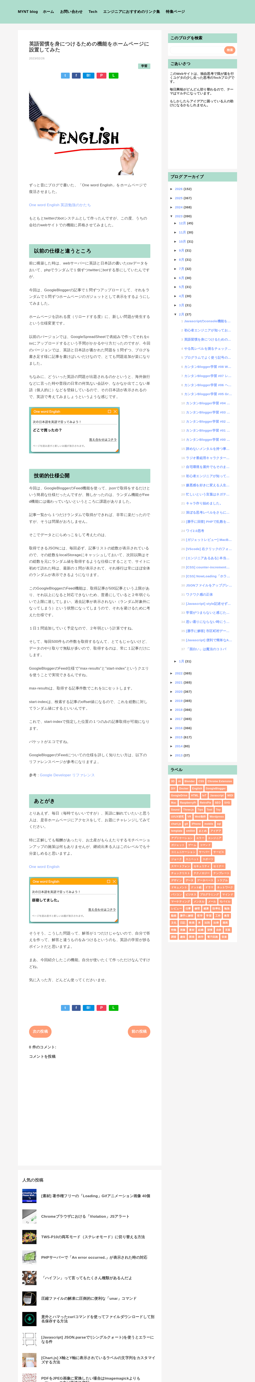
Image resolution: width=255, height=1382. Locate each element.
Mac (173, 802)
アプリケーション (182, 838)
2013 (179, 755)
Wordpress (217, 816)
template (176, 830)
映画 (191, 922)
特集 (174, 929)
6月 (182, 278)
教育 (227, 915)
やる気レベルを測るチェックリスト (208, 348)
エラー (200, 838)
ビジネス (191, 894)
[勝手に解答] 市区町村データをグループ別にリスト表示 (209, 631)
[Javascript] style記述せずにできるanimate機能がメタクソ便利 (209, 603)
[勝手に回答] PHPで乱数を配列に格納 (209, 521)
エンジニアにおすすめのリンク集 (131, 12)
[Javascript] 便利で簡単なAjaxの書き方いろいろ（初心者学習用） (209, 640)
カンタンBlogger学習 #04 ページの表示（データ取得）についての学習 (209, 403)
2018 (179, 710)
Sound (175, 809)
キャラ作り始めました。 (204, 503)
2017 (179, 719)
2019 (179, 701)
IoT (204, 795)
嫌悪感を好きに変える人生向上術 (209, 485)
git (186, 823)
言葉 (228, 929)
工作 (218, 915)
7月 (182, 269)
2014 (179, 746)
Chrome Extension (220, 781)
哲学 (200, 915)
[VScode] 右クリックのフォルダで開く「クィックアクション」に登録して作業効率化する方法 (209, 549)
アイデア (215, 830)
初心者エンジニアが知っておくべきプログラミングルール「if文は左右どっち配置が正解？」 (209, 476)
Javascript (217, 795)
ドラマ (209, 887)
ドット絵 (196, 887)
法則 (207, 922)
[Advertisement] (203, 140)
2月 (182, 314)
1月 (182, 661)
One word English (44, 867)
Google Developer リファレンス (67, 775)
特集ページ (175, 12)
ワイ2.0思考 (195, 531)
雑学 (200, 936)
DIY (173, 788)
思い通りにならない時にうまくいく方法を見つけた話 (209, 622)
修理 (197, 908)
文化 (174, 922)
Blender (190, 781)
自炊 (219, 929)
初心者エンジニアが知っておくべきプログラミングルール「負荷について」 (208, 330)
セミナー (218, 866)
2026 (179, 189)
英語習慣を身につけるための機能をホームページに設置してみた (208, 339)
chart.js (176, 823)
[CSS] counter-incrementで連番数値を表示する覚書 (209, 567)
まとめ (203, 830)
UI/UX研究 (177, 816)
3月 (182, 305)
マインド (227, 894)
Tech (93, 12)
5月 (182, 287)
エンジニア (215, 838)
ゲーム (192, 845)
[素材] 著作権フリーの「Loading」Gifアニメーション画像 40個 (95, 1196)
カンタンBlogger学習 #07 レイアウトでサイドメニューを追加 (208, 376)
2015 (179, 737)
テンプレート (221, 873)
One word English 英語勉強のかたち (60, 205)
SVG (227, 802)
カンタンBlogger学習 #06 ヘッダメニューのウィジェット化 (208, 385)
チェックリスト (180, 873)
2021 (179, 682)
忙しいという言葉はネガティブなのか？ (209, 494)
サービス (218, 852)
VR (189, 816)
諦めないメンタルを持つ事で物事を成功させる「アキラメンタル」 (209, 449)
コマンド (205, 845)
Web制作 (200, 816)
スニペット (192, 859)
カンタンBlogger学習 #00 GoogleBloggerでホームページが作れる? (209, 439)
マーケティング (180, 901)
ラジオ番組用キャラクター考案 (209, 458)
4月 (182, 296)
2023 (179, 216)
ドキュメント (179, 887)
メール (212, 901)
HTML (195, 795)
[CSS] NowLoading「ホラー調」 (209, 576)
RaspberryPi (188, 802)
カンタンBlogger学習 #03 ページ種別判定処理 (209, 412)
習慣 (210, 929)
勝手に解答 (187, 915)
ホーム (48, 12)
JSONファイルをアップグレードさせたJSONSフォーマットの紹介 (209, 585)
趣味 (183, 936)
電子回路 (212, 936)
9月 (182, 250)
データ (190, 880)
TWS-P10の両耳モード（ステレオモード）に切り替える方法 (93, 1237)
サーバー (204, 852)
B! (89, 75)
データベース (205, 880)
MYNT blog (28, 12)
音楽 (224, 936)
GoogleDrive (179, 795)
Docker (184, 788)
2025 (179, 198)
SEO (217, 802)
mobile (208, 823)
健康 (206, 908)
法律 (216, 922)
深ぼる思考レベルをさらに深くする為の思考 (209, 512)
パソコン (176, 894)
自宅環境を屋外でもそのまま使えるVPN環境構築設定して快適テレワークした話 (209, 467)
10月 (183, 241)
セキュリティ (202, 866)
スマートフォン (180, 866)
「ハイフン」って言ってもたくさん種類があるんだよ (86, 1278)
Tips (200, 809)
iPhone (196, 823)
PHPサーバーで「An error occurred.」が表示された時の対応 (94, 1257)
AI (179, 781)
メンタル (199, 901)
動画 (174, 915)
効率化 (216, 908)
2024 (179, 207)
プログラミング (209, 894)
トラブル (222, 880)
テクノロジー (202, 873)
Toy (218, 809)
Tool (209, 809)
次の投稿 (40, 1031)
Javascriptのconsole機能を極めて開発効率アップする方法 (208, 321)
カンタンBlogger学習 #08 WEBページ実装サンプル (208, 367)
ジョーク (176, 859)
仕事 (188, 908)
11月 (183, 232)
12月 (183, 223)
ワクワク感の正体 (199, 594)
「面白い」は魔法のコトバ (206, 649)
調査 (174, 936)
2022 (179, 673)
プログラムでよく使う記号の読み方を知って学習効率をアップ (208, 357)
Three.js (188, 809)
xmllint (190, 830)
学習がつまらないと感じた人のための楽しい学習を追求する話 (209, 612)
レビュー (176, 908)
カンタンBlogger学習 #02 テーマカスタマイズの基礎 (209, 421)
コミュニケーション (183, 852)
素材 (191, 929)
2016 (179, 728)
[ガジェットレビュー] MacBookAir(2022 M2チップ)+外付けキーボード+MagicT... (209, 540)
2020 (179, 691)
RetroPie (205, 802)
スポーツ (208, 859)
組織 (200, 929)
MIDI (230, 795)
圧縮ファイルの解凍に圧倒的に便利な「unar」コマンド (89, 1298)
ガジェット (178, 845)
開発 (191, 936)
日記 (183, 922)
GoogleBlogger (216, 788)
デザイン (176, 880)
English (197, 788)
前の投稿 (139, 1031)
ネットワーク (225, 887)
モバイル (225, 901)
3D (173, 781)
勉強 (227, 908)
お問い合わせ (71, 12)
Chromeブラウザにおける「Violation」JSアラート (85, 1216)
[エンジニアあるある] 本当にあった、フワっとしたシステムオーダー (209, 558)
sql (219, 823)
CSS (201, 781)
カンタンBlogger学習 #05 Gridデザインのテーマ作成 (208, 394)
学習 (144, 66)
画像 (183, 929)
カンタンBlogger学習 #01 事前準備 (209, 430)
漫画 (225, 922)
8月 (182, 259)
